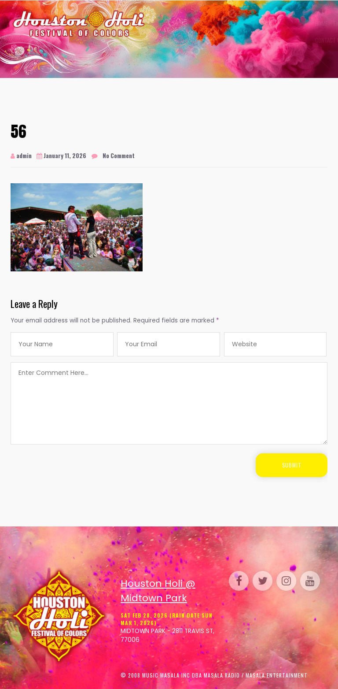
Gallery (204, 23)
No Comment (119, 155)
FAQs (303, 23)
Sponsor (261, 23)
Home (157, 23)
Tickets (177, 23)
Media (286, 23)
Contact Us (165, 40)
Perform (231, 23)
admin (21, 155)
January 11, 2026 (61, 155)
